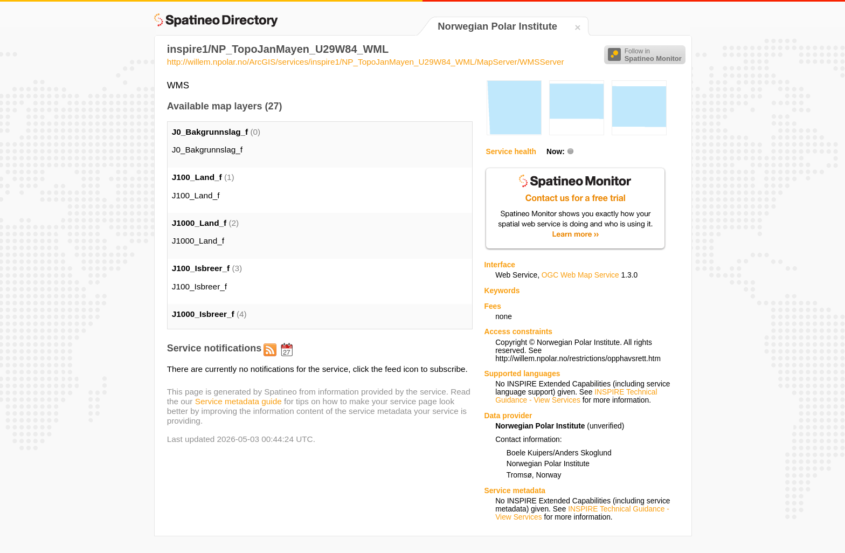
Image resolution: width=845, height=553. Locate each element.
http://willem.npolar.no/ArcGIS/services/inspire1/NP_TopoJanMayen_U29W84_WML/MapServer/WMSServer (365, 61)
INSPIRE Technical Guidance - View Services (576, 396)
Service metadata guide (238, 401)
